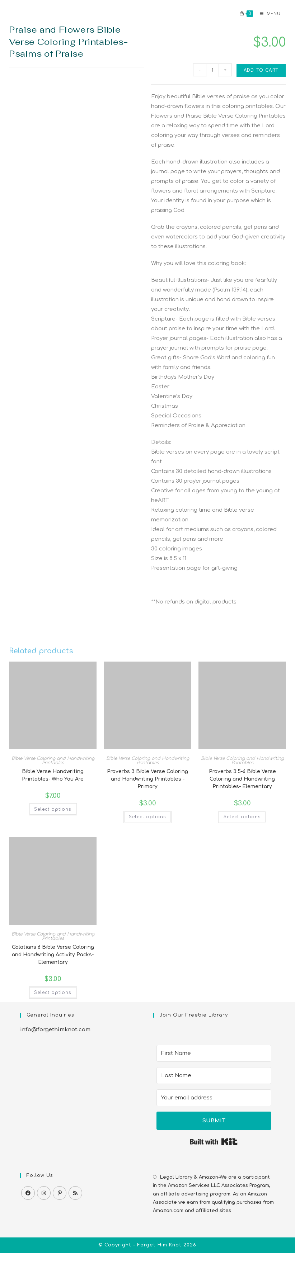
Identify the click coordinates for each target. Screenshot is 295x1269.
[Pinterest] (59, 1193)
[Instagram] (44, 1193)
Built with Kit (214, 1141)
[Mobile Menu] (267, 13)
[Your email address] (213, 1097)
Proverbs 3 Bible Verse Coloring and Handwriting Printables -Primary (147, 779)
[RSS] (75, 1193)
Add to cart (261, 70)
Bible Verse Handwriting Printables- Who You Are (53, 775)
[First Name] (213, 1053)
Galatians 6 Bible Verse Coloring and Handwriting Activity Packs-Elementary (53, 954)
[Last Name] (213, 1075)
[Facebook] (28, 1193)
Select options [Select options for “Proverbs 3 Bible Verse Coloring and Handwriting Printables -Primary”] (147, 816)
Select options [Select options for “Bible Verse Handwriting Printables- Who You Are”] (52, 809)
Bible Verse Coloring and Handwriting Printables (52, 760)
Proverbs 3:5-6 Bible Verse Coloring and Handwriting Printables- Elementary (242, 779)
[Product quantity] (212, 70)
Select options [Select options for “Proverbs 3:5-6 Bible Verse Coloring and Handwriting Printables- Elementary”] (242, 816)
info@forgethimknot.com (55, 1030)
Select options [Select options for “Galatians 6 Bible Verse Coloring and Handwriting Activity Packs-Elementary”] (52, 992)
